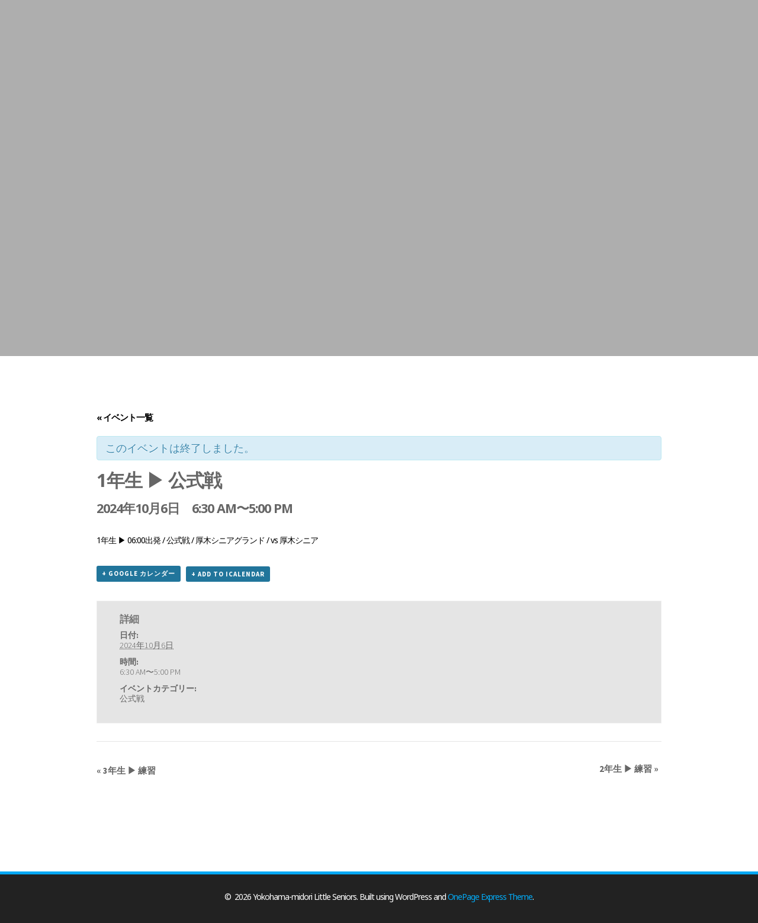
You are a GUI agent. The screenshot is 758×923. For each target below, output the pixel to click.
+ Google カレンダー (138, 573)
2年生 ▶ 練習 (629, 768)
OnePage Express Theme (490, 896)
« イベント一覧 (125, 417)
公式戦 (132, 698)
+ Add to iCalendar (228, 574)
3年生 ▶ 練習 (126, 770)
